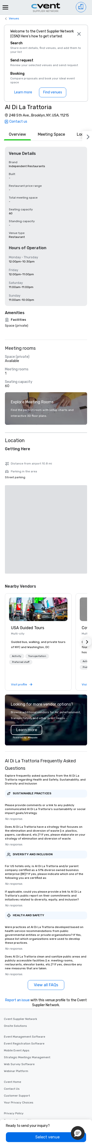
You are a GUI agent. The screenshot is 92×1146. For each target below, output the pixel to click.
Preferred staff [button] (20, 573)
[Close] (79, 34)
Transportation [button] (37, 567)
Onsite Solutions (15, 937)
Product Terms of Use (19, 1031)
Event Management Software (24, 948)
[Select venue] (46, 1137)
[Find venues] (52, 92)
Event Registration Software (24, 955)
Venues (14, 18)
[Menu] (5, 7)
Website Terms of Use (19, 1038)
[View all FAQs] (46, 896)
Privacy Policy (14, 1025)
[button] (16, 567)
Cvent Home (12, 993)
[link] (38, 521)
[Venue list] (81, 7)
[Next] (87, 136)
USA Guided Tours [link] (27, 539)
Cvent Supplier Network (20, 930)
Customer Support (17, 1007)
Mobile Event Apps (16, 962)
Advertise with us (16, 1045)
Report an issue (17, 912)
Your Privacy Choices (18, 1014)
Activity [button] (16, 567)
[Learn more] (23, 92)
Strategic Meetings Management (27, 969)
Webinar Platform (16, 982)
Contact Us (12, 1000)
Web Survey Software (19, 975)
